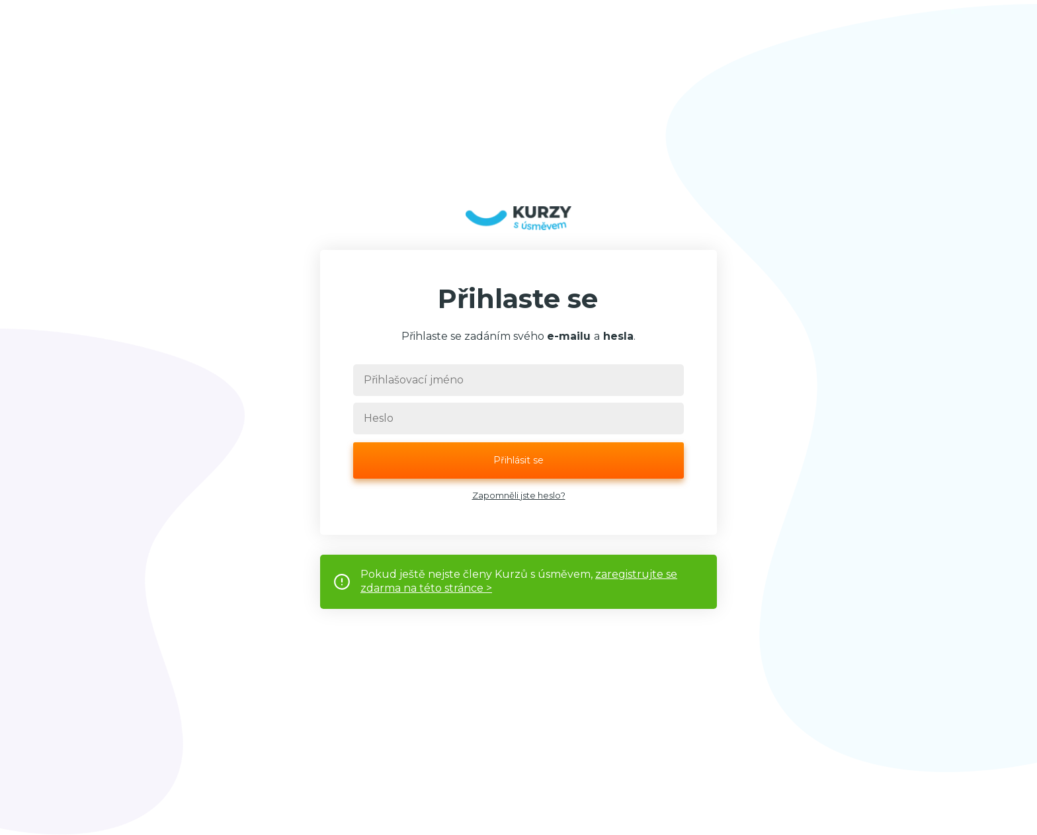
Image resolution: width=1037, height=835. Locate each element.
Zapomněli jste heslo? (518, 495)
